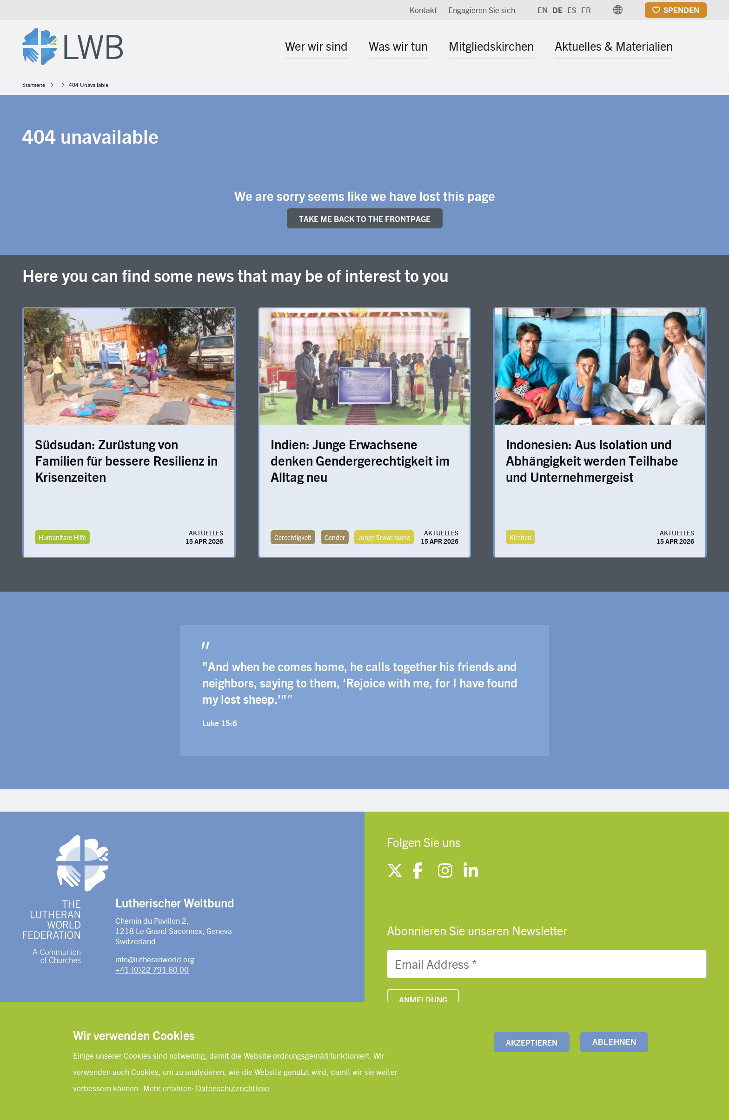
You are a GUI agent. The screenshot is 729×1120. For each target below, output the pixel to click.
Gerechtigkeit (292, 537)
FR (586, 10)
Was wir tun (398, 45)
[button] (618, 9)
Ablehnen (614, 1042)
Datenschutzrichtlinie (232, 1088)
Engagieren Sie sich (481, 10)
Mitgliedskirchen (491, 45)
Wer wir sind (316, 45)
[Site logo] (72, 45)
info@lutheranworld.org (154, 959)
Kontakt (423, 10)
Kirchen (520, 537)
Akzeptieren (531, 1042)
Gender (335, 537)
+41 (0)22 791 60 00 (152, 969)
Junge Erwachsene (384, 537)
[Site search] (700, 47)
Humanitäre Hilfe (62, 537)
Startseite (33, 84)
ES (572, 10)
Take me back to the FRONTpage (365, 218)
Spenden (681, 10)
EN (542, 10)
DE (557, 10)
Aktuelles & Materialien (614, 45)
